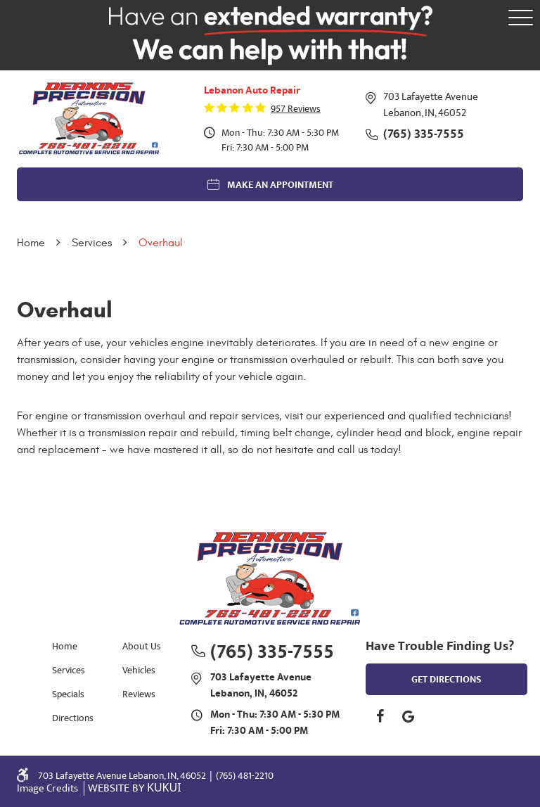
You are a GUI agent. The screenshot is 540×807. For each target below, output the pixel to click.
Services (92, 242)
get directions (446, 679)
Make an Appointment (280, 185)
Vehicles (138, 670)
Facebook (380, 716)
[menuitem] (69, 646)
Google (408, 716)
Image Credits (48, 788)
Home (31, 242)
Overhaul (161, 242)
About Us (141, 646)
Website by (134, 788)
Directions (73, 718)
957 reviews (296, 109)
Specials (68, 694)
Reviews (138, 694)
